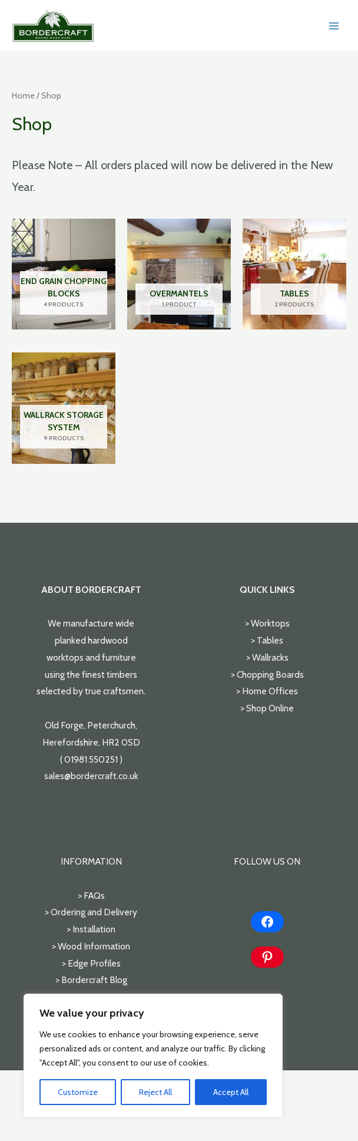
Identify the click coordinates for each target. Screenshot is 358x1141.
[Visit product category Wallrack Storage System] (63, 407)
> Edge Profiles (91, 963)
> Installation (91, 929)
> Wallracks (267, 657)
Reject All (155, 1092)
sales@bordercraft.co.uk (91, 775)
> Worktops (267, 623)
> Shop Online (267, 708)
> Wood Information (91, 946)
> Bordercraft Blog (91, 979)
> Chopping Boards (267, 674)
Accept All (230, 1092)
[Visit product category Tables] (294, 274)
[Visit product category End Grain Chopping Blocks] (63, 274)
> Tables (267, 640)
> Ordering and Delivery (91, 912)
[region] (153, 1055)
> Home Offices (267, 691)
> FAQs (91, 895)
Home (23, 95)
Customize (78, 1092)
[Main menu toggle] (333, 26)
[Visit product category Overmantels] (179, 274)
